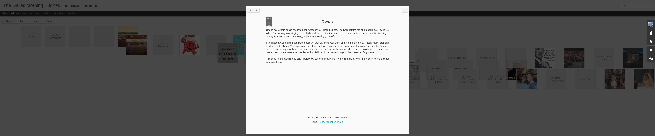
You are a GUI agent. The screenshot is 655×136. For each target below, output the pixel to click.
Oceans (327, 21)
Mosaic (37, 13)
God (322, 122)
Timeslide (70, 13)
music (340, 122)
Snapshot (58, 13)
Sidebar (47, 13)
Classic (5, 13)
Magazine (27, 13)
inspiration (331, 122)
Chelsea (342, 117)
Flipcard (15, 13)
